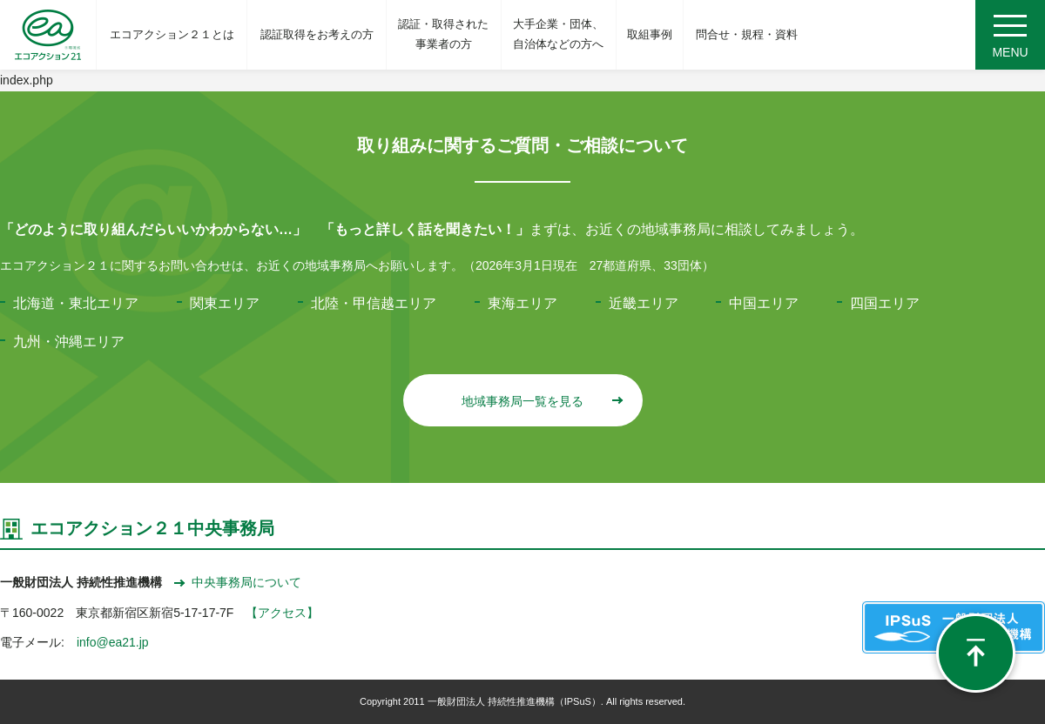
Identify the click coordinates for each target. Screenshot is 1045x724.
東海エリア (522, 303)
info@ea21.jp (113, 642)
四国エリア (885, 303)
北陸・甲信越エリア (373, 303)
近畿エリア (643, 303)
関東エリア (225, 303)
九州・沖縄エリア (69, 341)
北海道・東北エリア (75, 303)
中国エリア (764, 303)
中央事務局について (237, 582)
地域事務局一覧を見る (541, 401)
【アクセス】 (282, 613)
